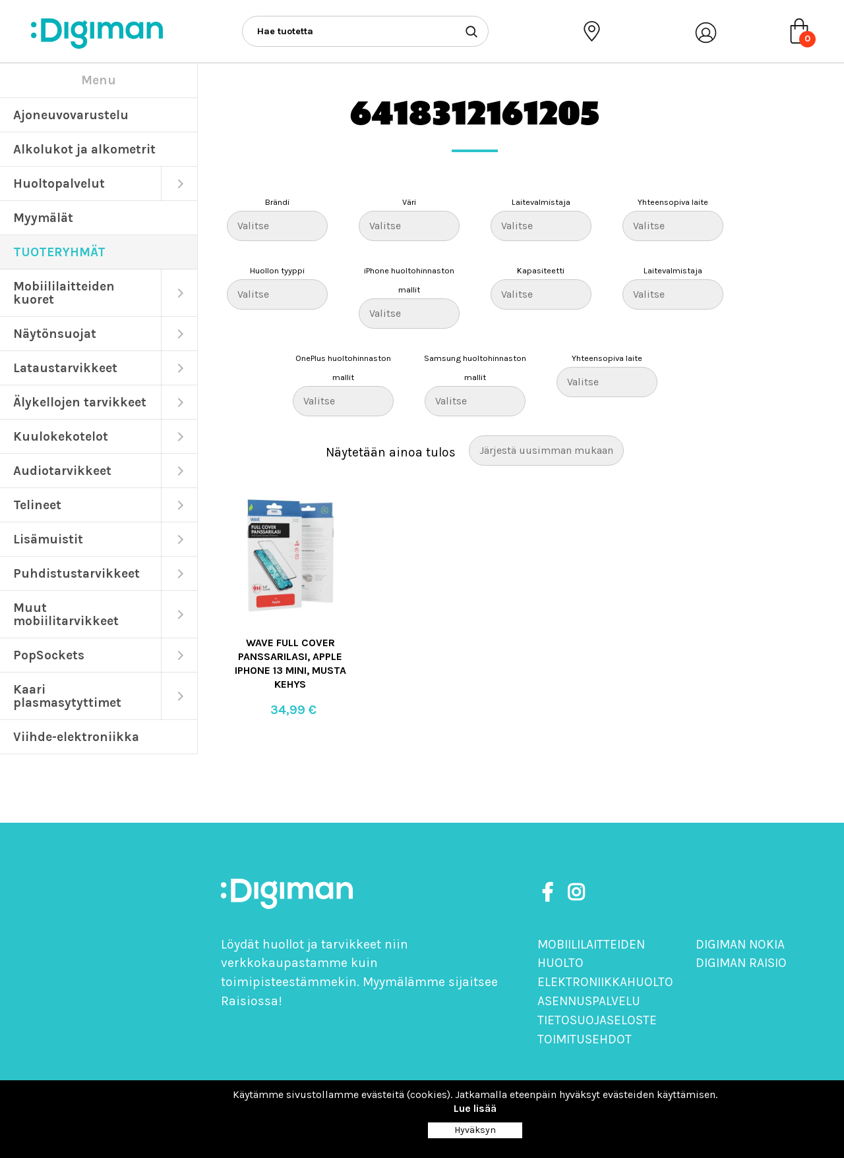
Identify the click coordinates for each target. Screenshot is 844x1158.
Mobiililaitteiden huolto (591, 954)
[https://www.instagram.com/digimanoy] (576, 893)
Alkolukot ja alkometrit (84, 149)
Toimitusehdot (584, 1039)
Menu (98, 80)
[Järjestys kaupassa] (546, 450)
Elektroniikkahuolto (605, 981)
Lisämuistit (48, 539)
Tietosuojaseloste (597, 1020)
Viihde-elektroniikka (76, 736)
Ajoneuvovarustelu (71, 115)
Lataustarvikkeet (65, 367)
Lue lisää (475, 1108)
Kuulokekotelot (60, 436)
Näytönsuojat (54, 333)
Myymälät (43, 217)
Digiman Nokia (740, 944)
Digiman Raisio (741, 962)
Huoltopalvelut (59, 183)
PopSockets (48, 655)
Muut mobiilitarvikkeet (66, 614)
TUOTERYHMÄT (59, 252)
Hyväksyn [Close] (475, 1130)
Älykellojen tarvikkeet (79, 402)
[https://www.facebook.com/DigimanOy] (550, 893)
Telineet (37, 504)
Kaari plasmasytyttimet (67, 696)
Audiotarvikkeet (62, 470)
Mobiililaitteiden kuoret (64, 293)
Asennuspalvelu (588, 1000)
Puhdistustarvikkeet (76, 573)
